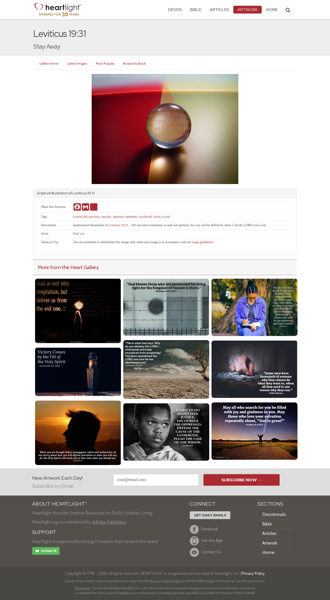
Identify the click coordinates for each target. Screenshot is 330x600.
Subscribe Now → (241, 480)
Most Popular (105, 63)
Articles (219, 9)
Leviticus (80, 193)
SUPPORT (44, 532)
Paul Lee (78, 233)
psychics (94, 216)
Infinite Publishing (109, 522)
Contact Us (205, 552)
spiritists (118, 216)
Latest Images (77, 63)
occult (166, 216)
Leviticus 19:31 (118, 225)
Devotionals (274, 514)
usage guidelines (202, 242)
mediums (131, 216)
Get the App (206, 540)
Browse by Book (134, 63)
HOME (272, 9)
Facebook (204, 529)
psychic (106, 216)
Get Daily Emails (210, 515)
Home (268, 552)
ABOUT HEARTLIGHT (59, 504)
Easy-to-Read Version (166, 581)
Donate (46, 551)
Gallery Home (48, 63)
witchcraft (145, 216)
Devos (175, 9)
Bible (195, 9)
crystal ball (80, 216)
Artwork (247, 9)
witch (156, 216)
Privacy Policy (253, 573)
